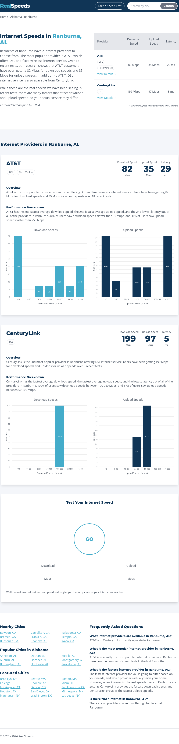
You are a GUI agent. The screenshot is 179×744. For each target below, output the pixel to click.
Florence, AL (39, 660)
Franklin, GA (38, 637)
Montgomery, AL (72, 660)
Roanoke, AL (39, 641)
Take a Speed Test (109, 6)
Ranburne (30, 17)
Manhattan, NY (10, 696)
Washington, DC (41, 696)
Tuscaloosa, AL (71, 664)
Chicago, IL (7, 683)
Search (169, 6)
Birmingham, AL (10, 664)
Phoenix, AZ (38, 683)
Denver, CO (38, 687)
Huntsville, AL (39, 664)
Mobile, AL (68, 656)
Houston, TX (8, 691)
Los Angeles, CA (10, 687)
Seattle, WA (38, 679)
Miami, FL (68, 683)
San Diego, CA (40, 691)
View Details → (107, 74)
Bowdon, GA (8, 633)
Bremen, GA (8, 637)
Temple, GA (69, 637)
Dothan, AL (38, 656)
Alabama (16, 17)
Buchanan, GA (9, 641)
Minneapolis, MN (73, 691)
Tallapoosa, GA (71, 633)
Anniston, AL (8, 656)
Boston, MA (69, 679)
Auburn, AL (7, 660)
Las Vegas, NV (71, 696)
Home (4, 17)
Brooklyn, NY (8, 679)
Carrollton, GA (40, 633)
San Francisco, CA (73, 687)
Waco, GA (68, 641)
